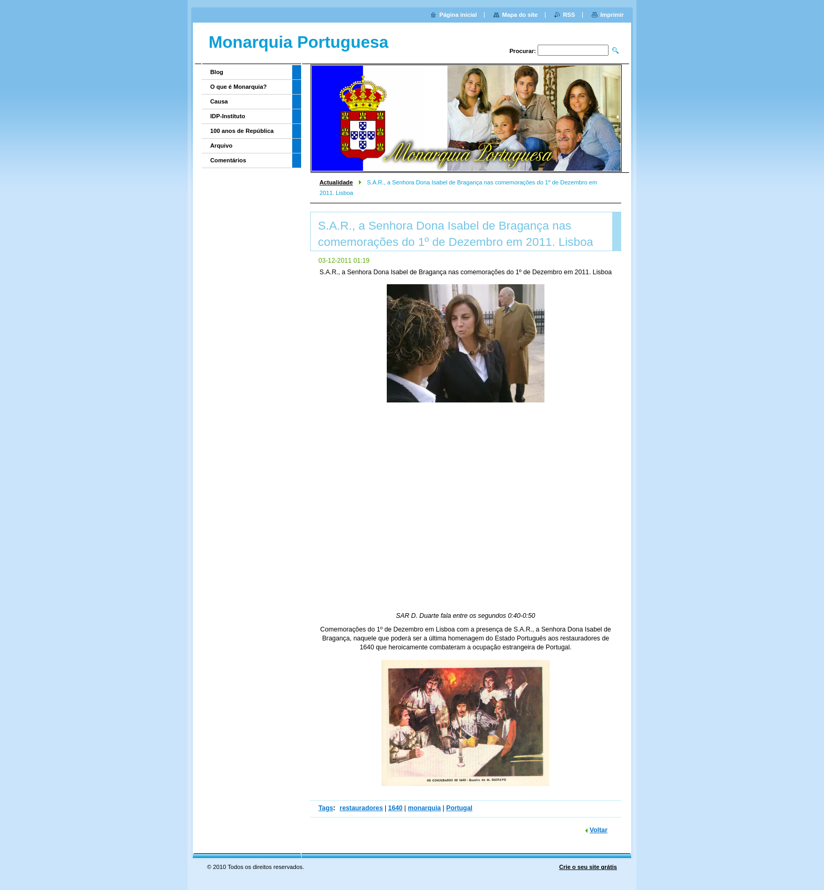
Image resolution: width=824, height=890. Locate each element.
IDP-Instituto (227, 116)
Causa (219, 101)
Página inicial (458, 15)
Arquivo (221, 145)
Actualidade (336, 182)
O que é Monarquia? (238, 87)
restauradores (361, 808)
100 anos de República (242, 131)
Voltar (598, 830)
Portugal (459, 808)
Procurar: (522, 51)
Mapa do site (520, 15)
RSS (569, 15)
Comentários (228, 160)
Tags (325, 808)
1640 (395, 808)
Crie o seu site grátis (588, 867)
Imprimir (612, 15)
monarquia (424, 808)
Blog (216, 72)
